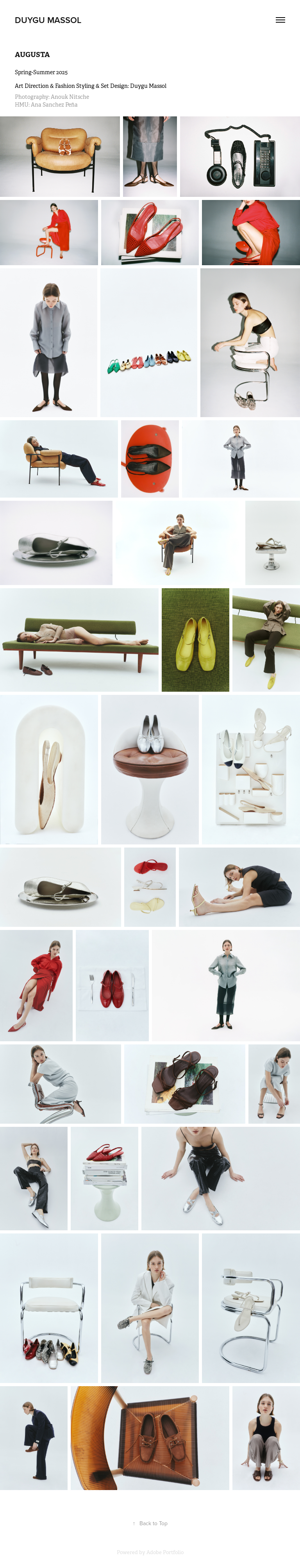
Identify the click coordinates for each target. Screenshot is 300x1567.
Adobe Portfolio (165, 1552)
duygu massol (48, 20)
